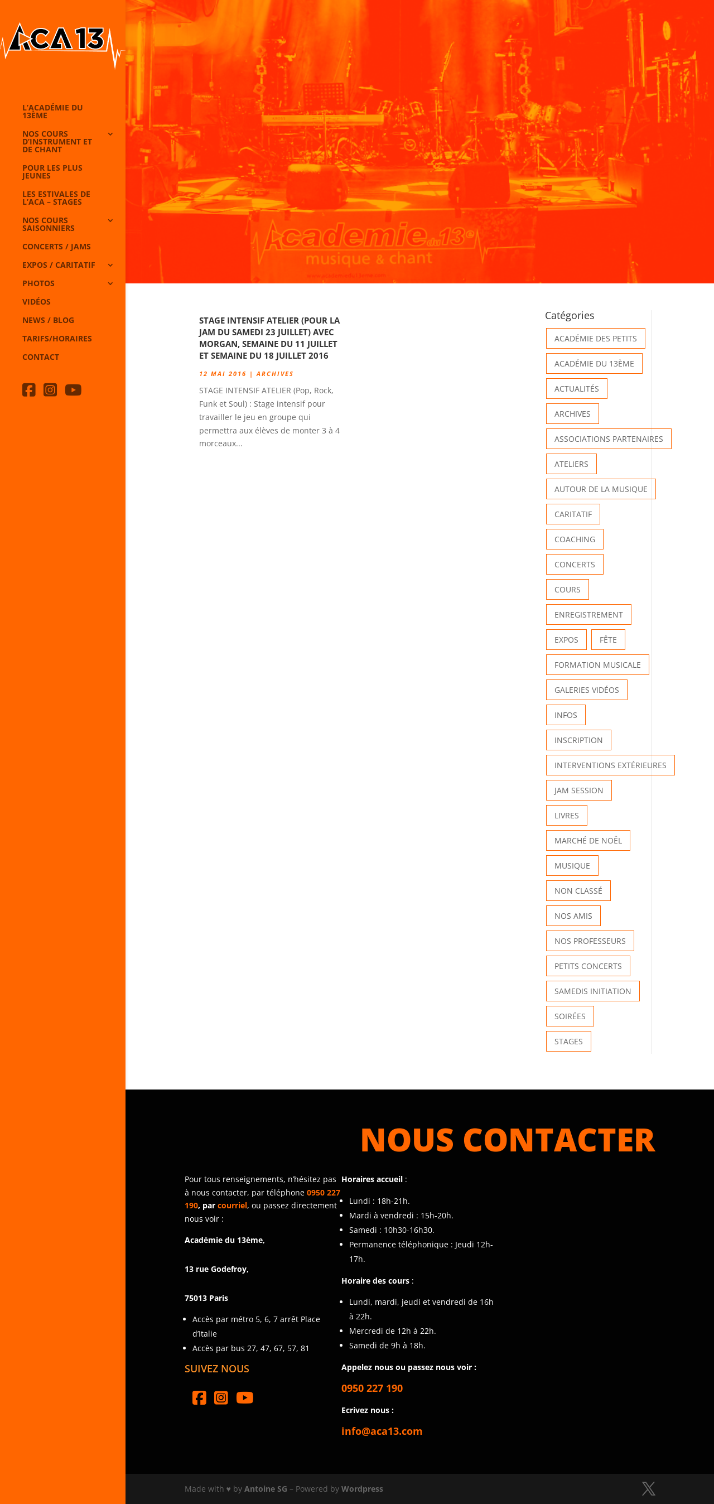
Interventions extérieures (610, 765)
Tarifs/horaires (57, 339)
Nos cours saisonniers (48, 224)
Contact (40, 357)
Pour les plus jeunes (52, 172)
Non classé (578, 890)
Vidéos (36, 302)
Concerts (574, 564)
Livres (566, 815)
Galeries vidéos (586, 689)
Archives (275, 373)
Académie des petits (595, 338)
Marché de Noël (588, 840)
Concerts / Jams (56, 247)
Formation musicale (597, 664)
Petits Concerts (588, 966)
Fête (608, 639)
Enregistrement (588, 614)
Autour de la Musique (601, 489)
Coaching (574, 539)
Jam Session (579, 790)
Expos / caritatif (58, 265)
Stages (568, 1041)
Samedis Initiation (592, 991)
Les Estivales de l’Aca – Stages (56, 198)
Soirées (570, 1016)
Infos (565, 715)
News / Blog (48, 320)
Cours (567, 589)
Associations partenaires (608, 438)
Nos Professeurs (590, 941)
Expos (566, 639)
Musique (572, 865)
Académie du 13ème (594, 363)
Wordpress (362, 1488)
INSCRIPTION (578, 740)
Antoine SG (265, 1488)
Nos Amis (573, 915)
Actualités (576, 388)
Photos (38, 283)
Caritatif (573, 514)
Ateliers (571, 464)
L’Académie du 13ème (52, 112)
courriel (232, 1205)
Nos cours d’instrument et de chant (57, 142)
